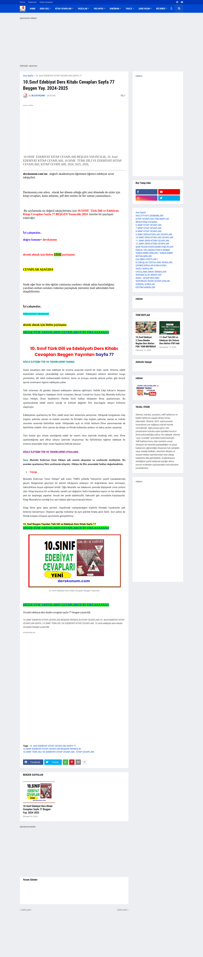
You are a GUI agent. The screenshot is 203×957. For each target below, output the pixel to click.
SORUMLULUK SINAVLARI (148, 274)
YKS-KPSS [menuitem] (98, 8)
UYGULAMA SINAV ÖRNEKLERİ (151, 271)
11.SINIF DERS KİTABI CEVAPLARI (152, 240)
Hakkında (32, 2)
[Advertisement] (74, 665)
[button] (171, 8)
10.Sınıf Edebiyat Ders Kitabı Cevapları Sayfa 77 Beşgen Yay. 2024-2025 (37, 809)
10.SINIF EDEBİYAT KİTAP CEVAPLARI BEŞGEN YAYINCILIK (52, 749)
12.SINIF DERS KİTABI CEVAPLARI (152, 243)
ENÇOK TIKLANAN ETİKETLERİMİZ (153, 250)
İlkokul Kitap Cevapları (146, 222)
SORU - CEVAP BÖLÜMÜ (147, 278)
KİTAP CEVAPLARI (85, 752)
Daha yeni (26, 910)
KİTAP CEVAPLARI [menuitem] (63, 8)
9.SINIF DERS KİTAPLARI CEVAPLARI (154, 234)
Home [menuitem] (32, 8)
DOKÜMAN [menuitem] (114, 8)
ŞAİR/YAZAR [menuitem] (144, 8)
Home (22, 2)
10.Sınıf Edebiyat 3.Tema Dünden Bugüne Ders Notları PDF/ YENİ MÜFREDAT (146, 342)
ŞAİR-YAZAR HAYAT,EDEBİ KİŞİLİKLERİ (154, 247)
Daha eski (122, 910)
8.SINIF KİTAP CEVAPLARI (148, 231)
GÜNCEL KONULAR (145, 284)
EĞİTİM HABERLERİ (145, 287)
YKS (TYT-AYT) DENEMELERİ (149, 215)
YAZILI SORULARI (144, 268)
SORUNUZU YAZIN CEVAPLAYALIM (153, 281)
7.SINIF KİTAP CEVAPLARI (148, 228)
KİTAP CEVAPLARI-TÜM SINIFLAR (152, 219)
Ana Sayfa (28, 76)
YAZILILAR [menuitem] (82, 8)
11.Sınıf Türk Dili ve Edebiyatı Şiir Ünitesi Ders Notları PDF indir (169, 340)
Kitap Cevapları (46, 2)
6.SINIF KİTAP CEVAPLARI (148, 225)
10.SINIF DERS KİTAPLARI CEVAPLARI (154, 237)
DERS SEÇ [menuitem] (44, 8)
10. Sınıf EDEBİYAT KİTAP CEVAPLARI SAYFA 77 (58, 76)
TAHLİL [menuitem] (129, 8)
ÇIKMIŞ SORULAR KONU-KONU (151, 265)
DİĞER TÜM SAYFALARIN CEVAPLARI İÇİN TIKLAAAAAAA (66, 332)
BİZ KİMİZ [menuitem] (160, 8)
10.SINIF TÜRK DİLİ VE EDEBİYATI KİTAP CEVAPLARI (49, 752)
